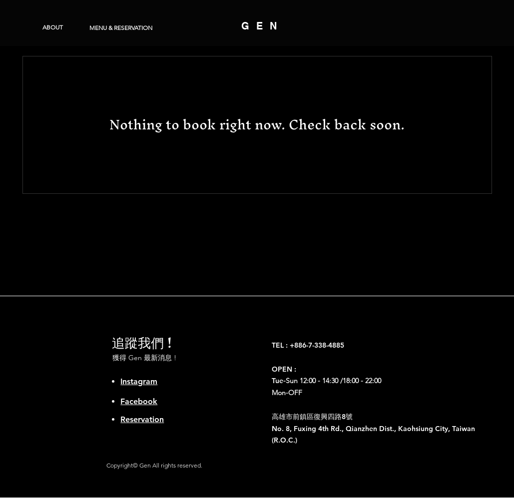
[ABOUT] (52, 27)
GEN (262, 26)
